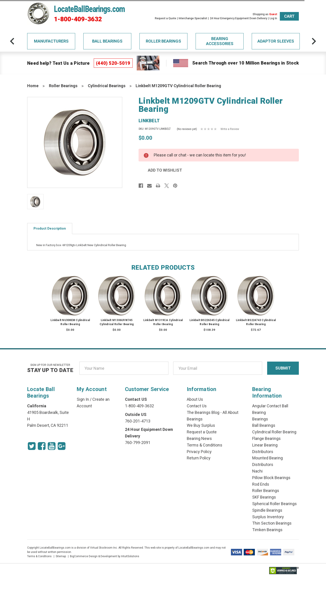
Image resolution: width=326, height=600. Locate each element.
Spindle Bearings (267, 510)
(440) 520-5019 (113, 63)
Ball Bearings (107, 41)
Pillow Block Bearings (271, 477)
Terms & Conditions (204, 445)
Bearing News (199, 438)
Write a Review (230, 129)
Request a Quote (165, 18)
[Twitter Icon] (31, 446)
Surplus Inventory (268, 516)
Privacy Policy (199, 451)
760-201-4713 (137, 421)
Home (32, 85)
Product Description (50, 228)
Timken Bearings (267, 529)
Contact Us (197, 405)
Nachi (257, 471)
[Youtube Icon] (51, 446)
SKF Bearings (264, 497)
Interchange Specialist (193, 18)
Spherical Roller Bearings (274, 503)
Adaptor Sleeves (275, 41)
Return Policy (199, 458)
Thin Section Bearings (272, 523)
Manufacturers (51, 41)
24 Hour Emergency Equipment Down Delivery (238, 18)
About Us (195, 399)
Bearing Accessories (219, 41)
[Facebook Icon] (41, 446)
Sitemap (61, 556)
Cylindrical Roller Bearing (274, 432)
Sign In (83, 399)
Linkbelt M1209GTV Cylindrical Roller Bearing (178, 85)
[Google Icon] (61, 446)
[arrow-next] (314, 41)
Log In (273, 18)
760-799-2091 (137, 442)
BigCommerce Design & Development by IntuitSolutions (104, 556)
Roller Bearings (163, 41)
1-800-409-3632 (78, 19)
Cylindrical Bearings (106, 85)
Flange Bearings (266, 438)
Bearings (260, 419)
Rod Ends (260, 484)
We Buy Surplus (201, 425)
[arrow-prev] (12, 41)
